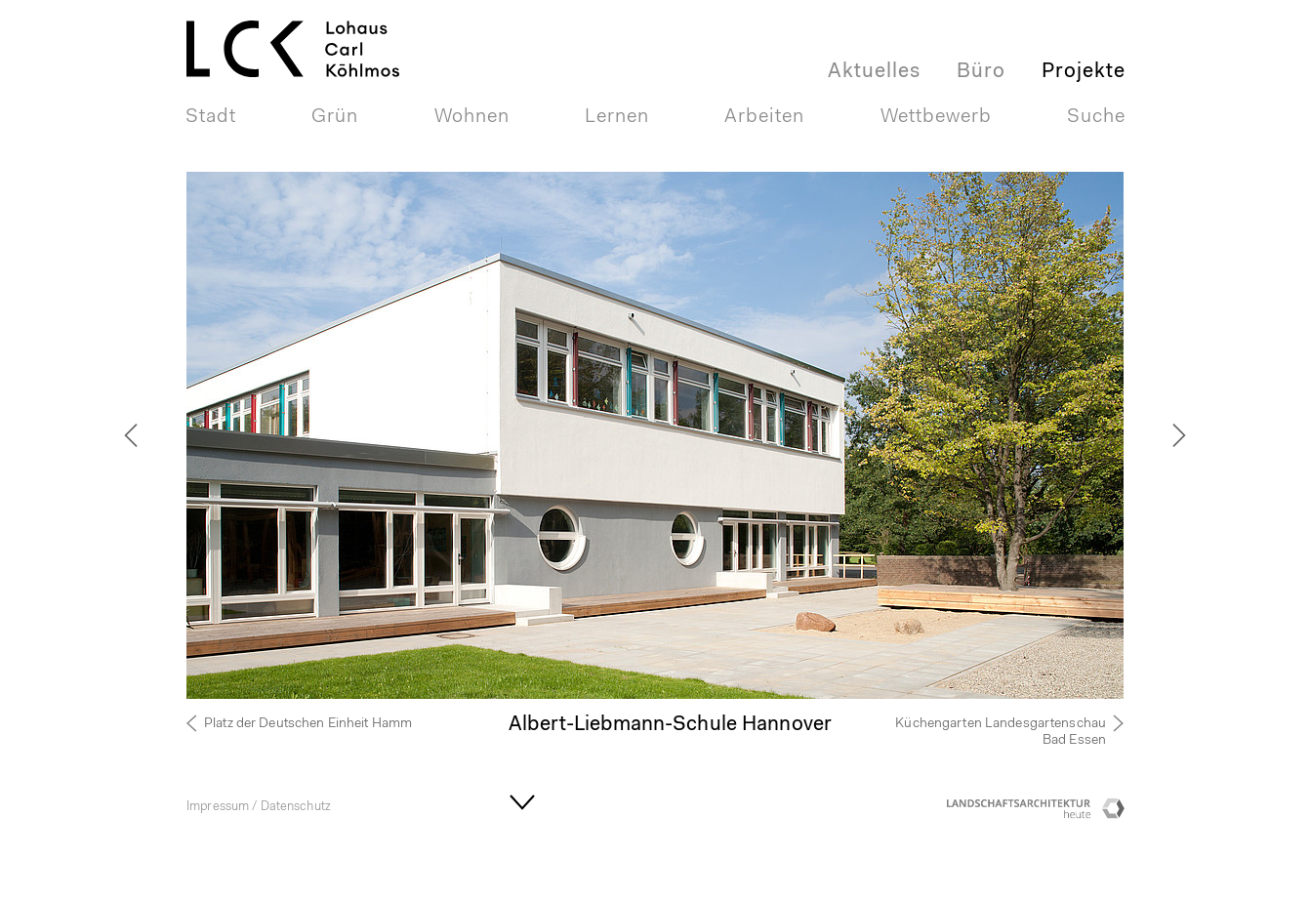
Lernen (617, 117)
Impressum (217, 806)
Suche (1096, 117)
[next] (1152, 435)
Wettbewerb (936, 117)
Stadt (210, 117)
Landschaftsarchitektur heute (1021, 813)
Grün (334, 117)
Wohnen (472, 117)
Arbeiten (764, 117)
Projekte (1084, 71)
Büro (981, 71)
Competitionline (1113, 813)
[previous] (157, 435)
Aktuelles (874, 71)
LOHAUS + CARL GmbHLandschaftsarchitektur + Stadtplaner (307, 24)
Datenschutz (296, 806)
